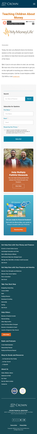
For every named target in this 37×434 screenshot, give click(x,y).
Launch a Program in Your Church (10, 330)
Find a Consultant (5, 276)
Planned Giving (5, 319)
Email (6, 118)
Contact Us (4, 384)
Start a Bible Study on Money (8, 254)
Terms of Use (13, 425)
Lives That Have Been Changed (9, 324)
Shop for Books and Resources (12, 355)
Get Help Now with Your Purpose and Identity (18, 267)
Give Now (6, 334)
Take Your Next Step (8, 284)
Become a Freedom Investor (8, 316)
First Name (7, 110)
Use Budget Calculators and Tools (10, 251)
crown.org (16, 76)
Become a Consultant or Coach (9, 327)
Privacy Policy (23, 425)
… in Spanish (4, 364)
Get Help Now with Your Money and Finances (17, 245)
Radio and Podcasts (8, 341)
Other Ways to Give (6, 321)
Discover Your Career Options (8, 274)
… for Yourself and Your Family (9, 359)
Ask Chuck (4, 262)
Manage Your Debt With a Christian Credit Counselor (14, 260)
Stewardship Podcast (6, 347)
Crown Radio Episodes (7, 345)
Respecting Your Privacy (11, 127)
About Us (4, 369)
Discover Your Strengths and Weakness (11, 271)
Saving (3, 305)
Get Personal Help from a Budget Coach (11, 257)
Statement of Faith (6, 375)
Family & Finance (5, 296)
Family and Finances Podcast (8, 350)
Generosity (4, 302)
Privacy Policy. (21, 133)
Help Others (5, 312)
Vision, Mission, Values (7, 373)
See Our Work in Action (7, 381)
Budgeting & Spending (7, 288)
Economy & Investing (6, 299)
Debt (2, 293)
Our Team (4, 378)
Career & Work (5, 290)
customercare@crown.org (20, 413)
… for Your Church (6, 361)
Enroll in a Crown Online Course (9, 248)
